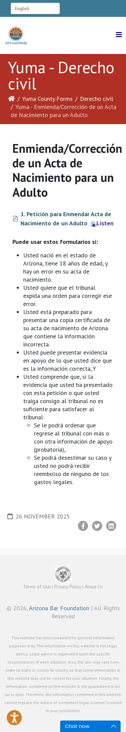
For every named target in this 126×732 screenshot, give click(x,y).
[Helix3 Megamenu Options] (119, 35)
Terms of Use (36, 587)
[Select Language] (35, 8)
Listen (102, 223)
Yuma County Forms (47, 99)
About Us (94, 587)
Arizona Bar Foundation (59, 608)
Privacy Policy (67, 587)
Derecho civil (96, 99)
